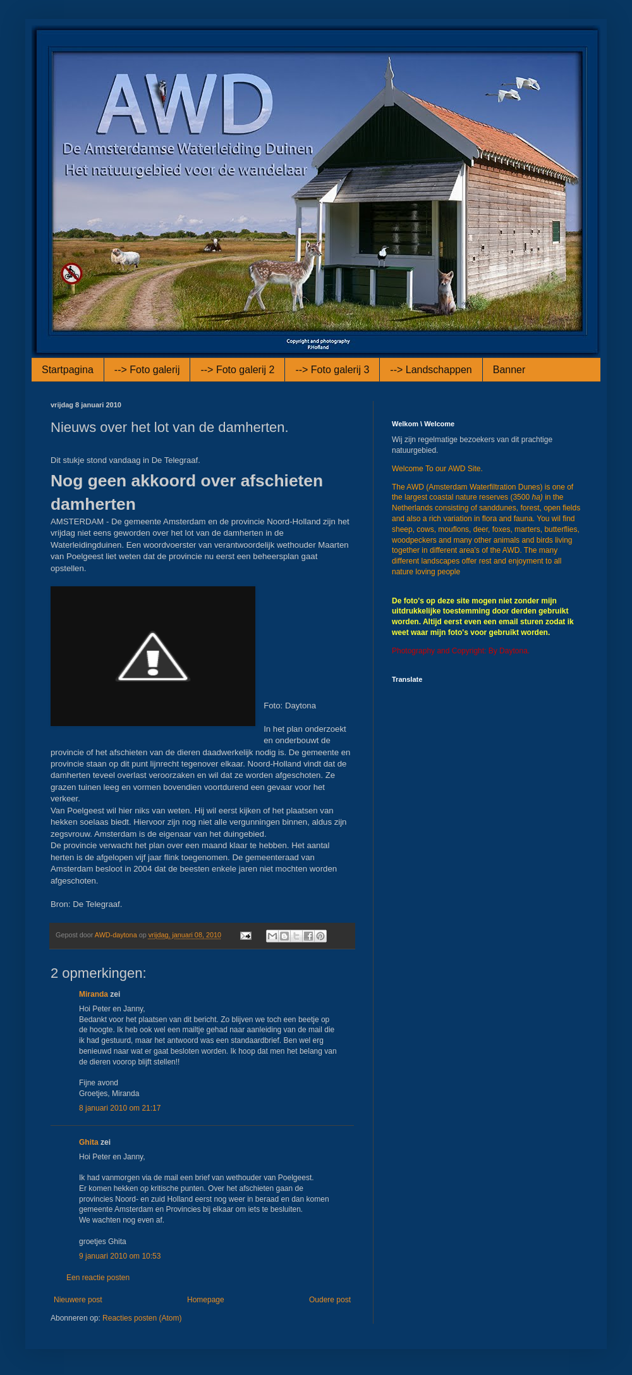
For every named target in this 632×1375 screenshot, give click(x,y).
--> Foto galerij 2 (237, 369)
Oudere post (330, 1299)
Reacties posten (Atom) (141, 1318)
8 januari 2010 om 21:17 (120, 1108)
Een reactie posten (98, 1277)
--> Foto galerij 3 (332, 369)
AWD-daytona (117, 935)
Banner (509, 369)
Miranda (93, 994)
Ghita (89, 1142)
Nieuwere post (78, 1299)
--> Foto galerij (147, 369)
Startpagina (68, 369)
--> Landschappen (430, 369)
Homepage (205, 1299)
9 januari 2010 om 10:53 (120, 1256)
